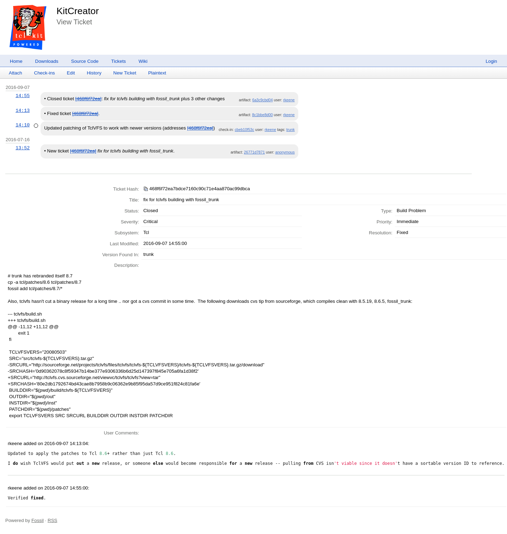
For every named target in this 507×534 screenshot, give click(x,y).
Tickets (118, 61)
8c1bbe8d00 (262, 115)
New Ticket (124, 73)
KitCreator (77, 11)
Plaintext (157, 73)
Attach (15, 73)
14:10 (23, 125)
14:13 (23, 110)
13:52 (23, 148)
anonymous (285, 152)
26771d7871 (254, 152)
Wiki (143, 61)
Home (16, 61)
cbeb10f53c (244, 129)
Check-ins (44, 73)
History (94, 73)
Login (491, 61)
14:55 (23, 95)
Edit (71, 73)
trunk (290, 129)
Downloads (47, 61)
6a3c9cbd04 (262, 100)
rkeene (289, 100)
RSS (52, 520)
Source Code (85, 61)
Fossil (37, 520)
